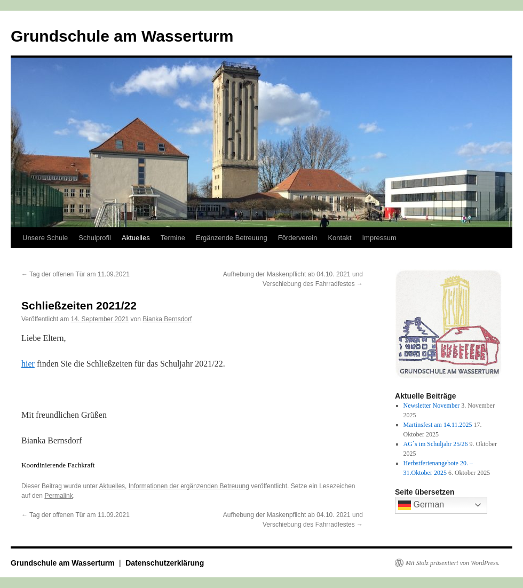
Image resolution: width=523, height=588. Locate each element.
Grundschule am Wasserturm (122, 36)
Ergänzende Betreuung (231, 238)
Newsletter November (431, 405)
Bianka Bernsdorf (167, 319)
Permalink (58, 495)
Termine (173, 238)
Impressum (379, 238)
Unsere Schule (45, 238)
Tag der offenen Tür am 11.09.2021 (75, 274)
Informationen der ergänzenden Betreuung (189, 486)
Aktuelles (136, 238)
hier (28, 363)
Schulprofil (94, 238)
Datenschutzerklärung (164, 563)
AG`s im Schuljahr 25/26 (435, 444)
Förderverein (298, 238)
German (421, 505)
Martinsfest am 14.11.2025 (437, 424)
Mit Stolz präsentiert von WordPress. (453, 563)
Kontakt (339, 238)
